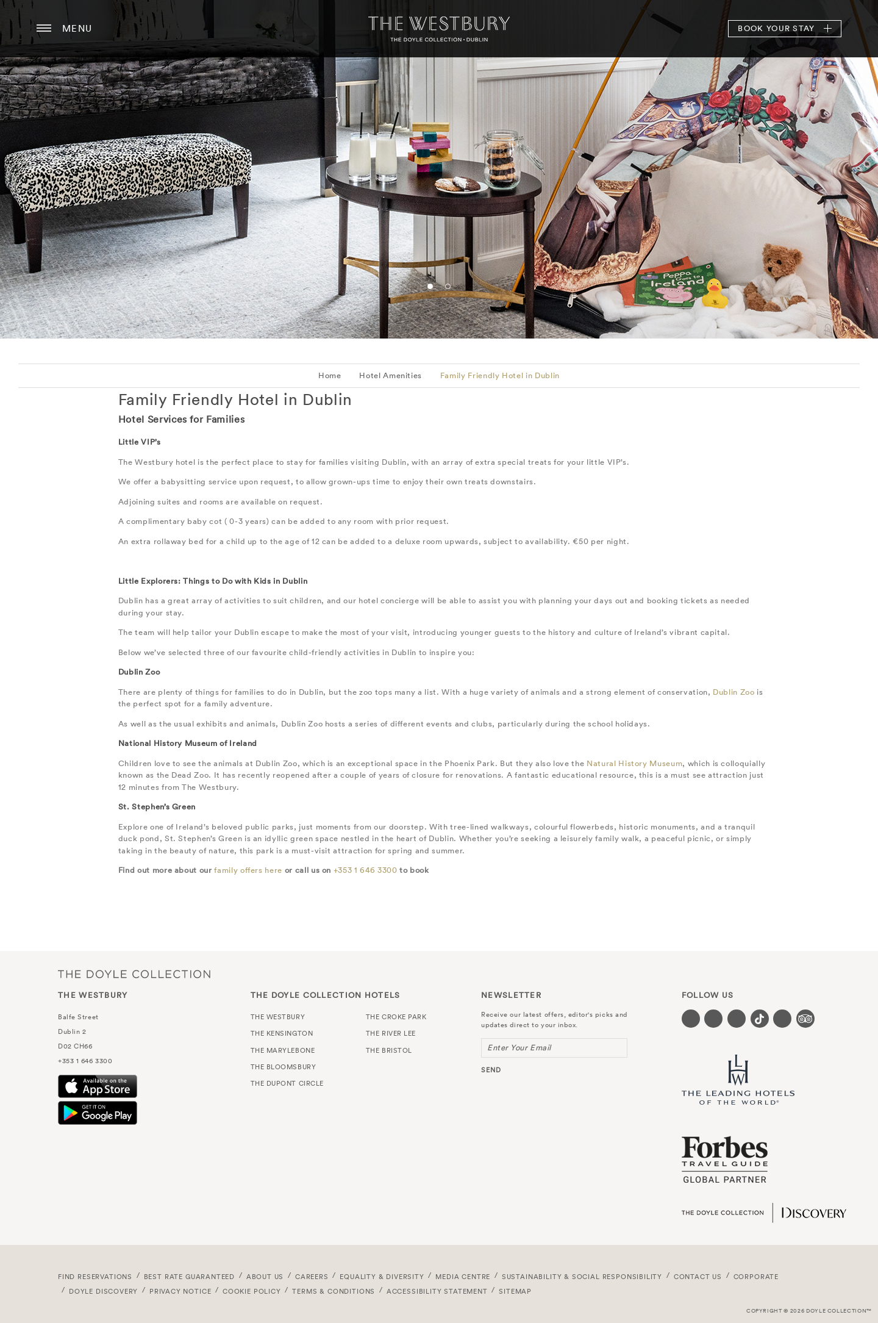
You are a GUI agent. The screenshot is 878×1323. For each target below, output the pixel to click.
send (491, 1070)
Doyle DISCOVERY (103, 1291)
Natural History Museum (634, 763)
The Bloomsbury (283, 1067)
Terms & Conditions (333, 1291)
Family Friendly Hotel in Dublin (500, 375)
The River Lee (391, 1033)
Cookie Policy (252, 1291)
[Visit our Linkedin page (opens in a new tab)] (782, 1018)
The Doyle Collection (134, 973)
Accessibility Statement (437, 1291)
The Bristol (389, 1050)
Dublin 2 (72, 1031)
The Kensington (282, 1033)
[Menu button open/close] (44, 28)
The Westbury (439, 28)
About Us (265, 1277)
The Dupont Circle (287, 1083)
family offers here (248, 870)
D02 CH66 (75, 1046)
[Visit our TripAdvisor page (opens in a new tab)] (805, 1018)
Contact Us (698, 1277)
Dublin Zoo (734, 692)
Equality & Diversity (382, 1277)
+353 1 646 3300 (366, 870)
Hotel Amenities (390, 375)
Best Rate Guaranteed (189, 1277)
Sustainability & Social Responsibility (582, 1277)
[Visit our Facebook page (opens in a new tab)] (691, 1018)
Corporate (756, 1277)
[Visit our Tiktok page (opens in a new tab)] (760, 1018)
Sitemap (515, 1291)
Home (329, 375)
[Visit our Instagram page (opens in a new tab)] (736, 1018)
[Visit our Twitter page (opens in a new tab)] (713, 1018)
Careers (312, 1277)
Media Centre (462, 1277)
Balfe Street (78, 1017)
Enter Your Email (519, 1047)
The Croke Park (396, 1017)
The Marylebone (283, 1050)
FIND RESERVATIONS (95, 1277)
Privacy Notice (180, 1291)
